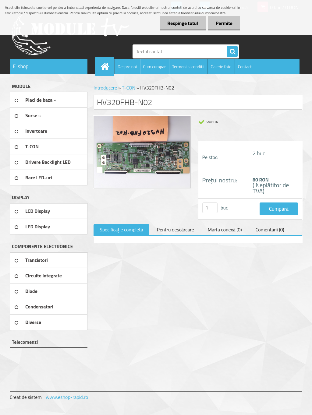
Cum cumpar (154, 66)
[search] (232, 52)
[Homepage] (107, 66)
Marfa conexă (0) (225, 229)
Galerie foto (221, 66)
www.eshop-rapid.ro (67, 397)
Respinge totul (182, 23)
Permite (224, 23)
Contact (245, 66)
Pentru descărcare (175, 229)
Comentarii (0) (270, 229)
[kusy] (210, 207)
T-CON (128, 87)
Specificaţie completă (121, 229)
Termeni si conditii (188, 66)
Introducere (105, 87)
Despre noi (127, 66)
